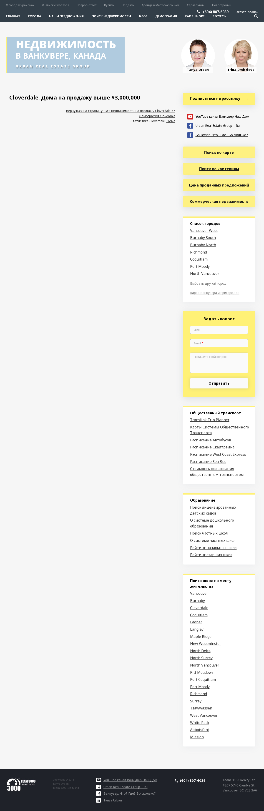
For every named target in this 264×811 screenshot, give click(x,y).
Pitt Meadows (202, 672)
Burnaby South (203, 237)
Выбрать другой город (208, 283)
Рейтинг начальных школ (213, 547)
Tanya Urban (109, 800)
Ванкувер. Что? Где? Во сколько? (217, 134)
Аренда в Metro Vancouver (160, 5)
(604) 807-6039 (216, 11)
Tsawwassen (201, 708)
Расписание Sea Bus (208, 461)
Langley (197, 629)
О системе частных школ (213, 540)
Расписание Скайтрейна (212, 447)
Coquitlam (199, 259)
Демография (166, 16)
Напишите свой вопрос (210, 357)
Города (34, 16)
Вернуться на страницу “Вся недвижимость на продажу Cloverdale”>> (120, 111)
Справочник (195, 5)
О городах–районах (20, 5)
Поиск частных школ (209, 533)
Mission (197, 736)
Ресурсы (219, 16)
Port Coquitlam (203, 679)
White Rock (199, 722)
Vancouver (199, 593)
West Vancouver (204, 715)
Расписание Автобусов (210, 440)
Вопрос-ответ (86, 5)
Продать (128, 5)
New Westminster (205, 643)
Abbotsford (199, 729)
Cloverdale (199, 607)
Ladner (196, 621)
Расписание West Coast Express (218, 454)
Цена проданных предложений (219, 185)
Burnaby (197, 600)
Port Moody (200, 266)
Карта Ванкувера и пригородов (214, 293)
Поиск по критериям (219, 168)
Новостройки (221, 5)
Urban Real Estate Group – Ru (213, 125)
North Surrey (201, 657)
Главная (13, 16)
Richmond (198, 252)
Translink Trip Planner (209, 419)
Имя (197, 330)
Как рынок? (195, 16)
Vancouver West (204, 230)
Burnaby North (203, 244)
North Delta (200, 650)
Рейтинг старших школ (211, 554)
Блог (143, 16)
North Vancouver (204, 273)
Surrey (195, 701)
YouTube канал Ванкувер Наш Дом (218, 116)
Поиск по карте (219, 152)
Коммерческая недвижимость (219, 201)
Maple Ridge (200, 636)
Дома (170, 121)
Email (198, 343)
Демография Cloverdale (157, 116)
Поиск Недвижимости (111, 16)
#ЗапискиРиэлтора (55, 5)
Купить (109, 5)
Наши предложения (66, 16)
